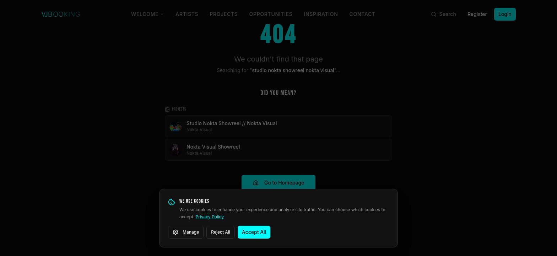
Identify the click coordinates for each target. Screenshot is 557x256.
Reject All (220, 232)
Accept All (254, 232)
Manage (186, 232)
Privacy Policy (210, 216)
